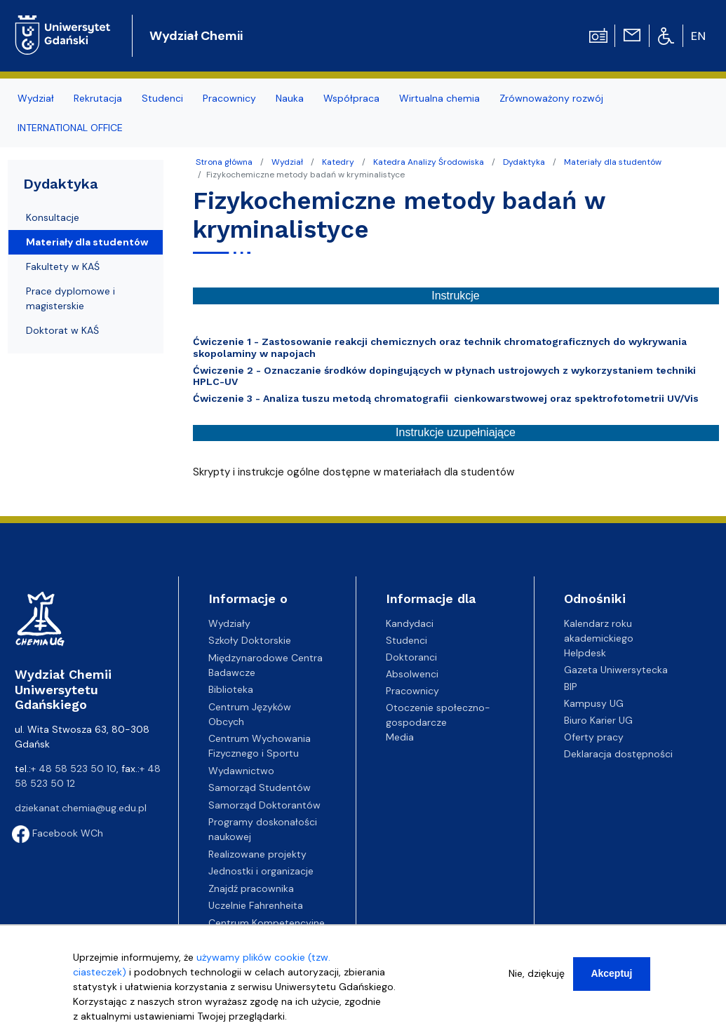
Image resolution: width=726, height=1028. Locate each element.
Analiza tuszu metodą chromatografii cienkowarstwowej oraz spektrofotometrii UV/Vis (482, 398)
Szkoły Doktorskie (249, 640)
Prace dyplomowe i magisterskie (70, 298)
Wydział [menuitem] (36, 98)
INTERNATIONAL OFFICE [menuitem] (70, 127)
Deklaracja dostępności (618, 754)
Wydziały (229, 623)
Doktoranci (411, 657)
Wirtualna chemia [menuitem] (439, 98)
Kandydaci (409, 623)
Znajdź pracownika (251, 888)
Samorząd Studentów (259, 787)
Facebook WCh (57, 833)
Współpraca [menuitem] (351, 98)
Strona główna (224, 162)
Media (400, 737)
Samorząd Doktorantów (264, 805)
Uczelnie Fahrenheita (255, 905)
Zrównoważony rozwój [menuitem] (551, 98)
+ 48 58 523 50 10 (73, 768)
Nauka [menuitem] (290, 98)
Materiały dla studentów (612, 162)
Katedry (338, 162)
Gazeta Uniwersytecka (616, 669)
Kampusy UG (594, 703)
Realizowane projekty (257, 854)
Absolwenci (412, 674)
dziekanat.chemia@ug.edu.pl (81, 808)
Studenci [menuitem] (162, 98)
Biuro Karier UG (598, 720)
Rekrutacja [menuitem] (98, 98)
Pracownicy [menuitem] (229, 98)
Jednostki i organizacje (261, 871)
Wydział (287, 162)
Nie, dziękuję (537, 981)
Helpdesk (585, 653)
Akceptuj (611, 981)
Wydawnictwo (241, 770)
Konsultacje (52, 217)
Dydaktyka (524, 162)
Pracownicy (412, 690)
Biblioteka (230, 689)
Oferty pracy (594, 737)
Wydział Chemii (196, 35)
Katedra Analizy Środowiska (428, 162)
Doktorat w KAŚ (62, 330)
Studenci (406, 640)
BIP (570, 686)
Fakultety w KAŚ (63, 266)
